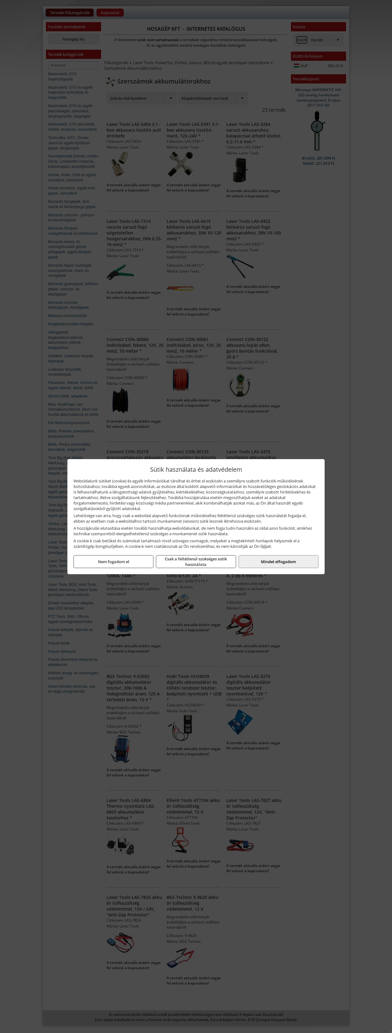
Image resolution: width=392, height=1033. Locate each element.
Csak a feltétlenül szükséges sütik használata (196, 561)
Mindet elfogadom (278, 561)
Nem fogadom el (113, 561)
